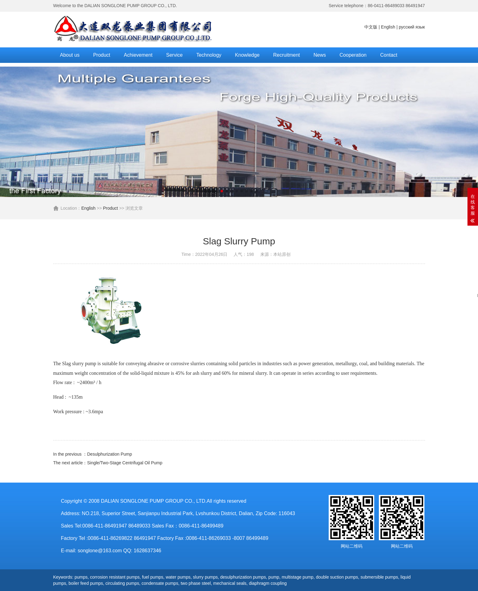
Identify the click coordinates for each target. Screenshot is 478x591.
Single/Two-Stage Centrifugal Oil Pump (124, 462)
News (320, 55)
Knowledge (247, 55)
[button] (222, 191)
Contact (388, 55)
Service (174, 55)
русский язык (412, 26)
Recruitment (286, 55)
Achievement (138, 55)
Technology (208, 55)
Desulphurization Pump (109, 454)
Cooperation (353, 55)
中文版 (370, 26)
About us (70, 55)
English (388, 26)
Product (101, 55)
